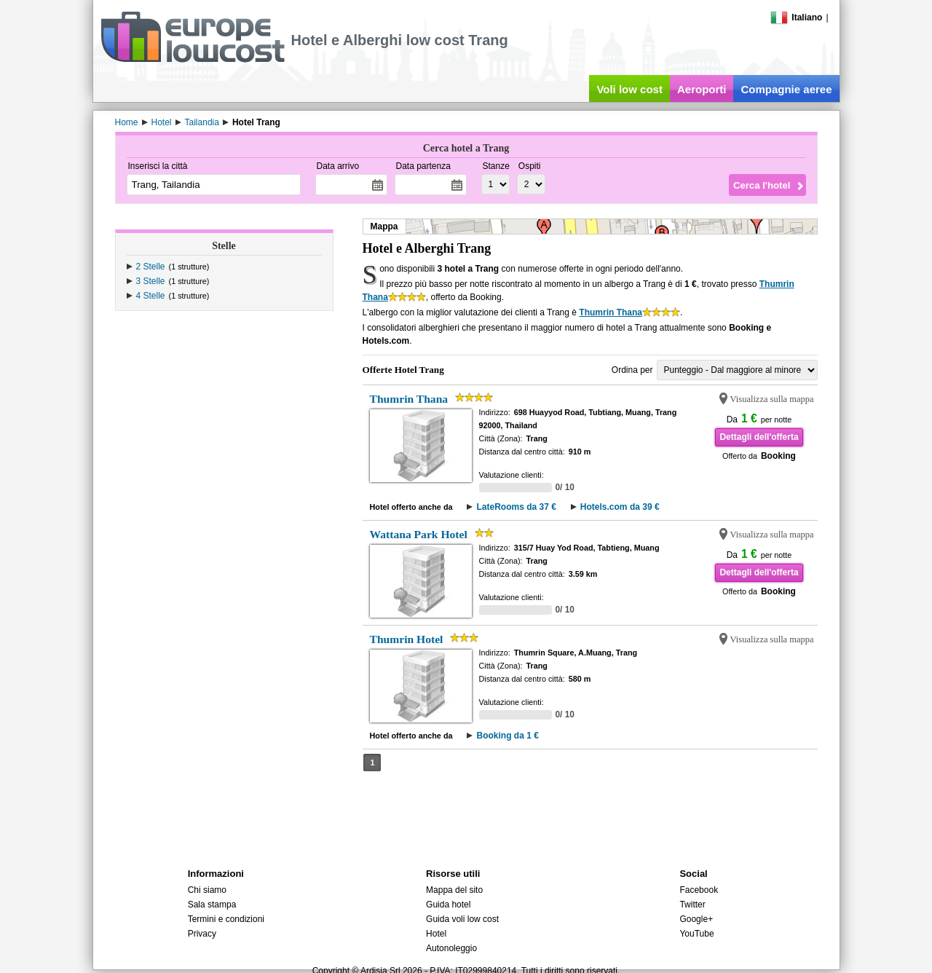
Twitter (692, 904)
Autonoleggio (451, 948)
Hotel (436, 934)
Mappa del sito (454, 890)
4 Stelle (150, 296)
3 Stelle (150, 281)
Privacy (202, 934)
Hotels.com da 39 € (620, 507)
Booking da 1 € (507, 735)
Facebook (698, 890)
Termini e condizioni (226, 919)
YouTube (696, 934)
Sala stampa (212, 904)
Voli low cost (629, 89)
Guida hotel (448, 904)
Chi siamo (207, 890)
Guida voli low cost (462, 919)
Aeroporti (702, 89)
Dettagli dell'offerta (758, 437)
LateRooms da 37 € (516, 507)
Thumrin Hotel (406, 639)
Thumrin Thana (610, 312)
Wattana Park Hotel (418, 534)
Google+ (696, 919)
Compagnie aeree (786, 89)
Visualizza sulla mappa (772, 399)
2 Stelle (150, 266)
